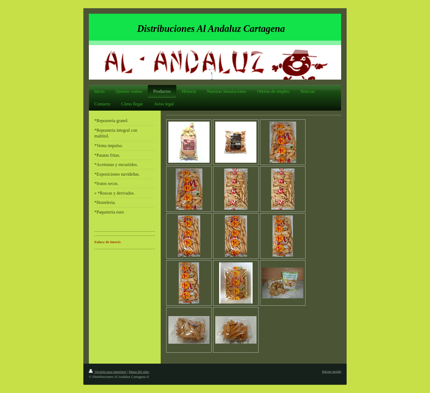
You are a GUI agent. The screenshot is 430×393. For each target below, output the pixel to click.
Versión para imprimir (108, 372)
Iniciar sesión (331, 371)
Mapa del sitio (139, 372)
